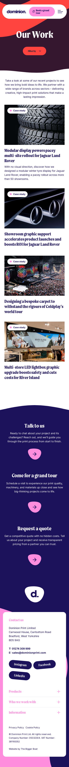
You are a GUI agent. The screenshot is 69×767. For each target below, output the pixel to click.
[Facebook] (44, 665)
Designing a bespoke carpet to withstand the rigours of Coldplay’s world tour (33, 306)
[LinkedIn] (19, 676)
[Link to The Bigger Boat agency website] (39, 748)
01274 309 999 (21, 648)
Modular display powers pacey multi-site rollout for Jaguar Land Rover (32, 155)
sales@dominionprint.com (29, 652)
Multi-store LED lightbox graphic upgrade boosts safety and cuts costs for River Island (31, 372)
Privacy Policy (16, 727)
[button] (34, 454)
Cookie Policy (33, 727)
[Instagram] (20, 665)
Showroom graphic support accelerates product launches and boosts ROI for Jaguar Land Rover (32, 239)
